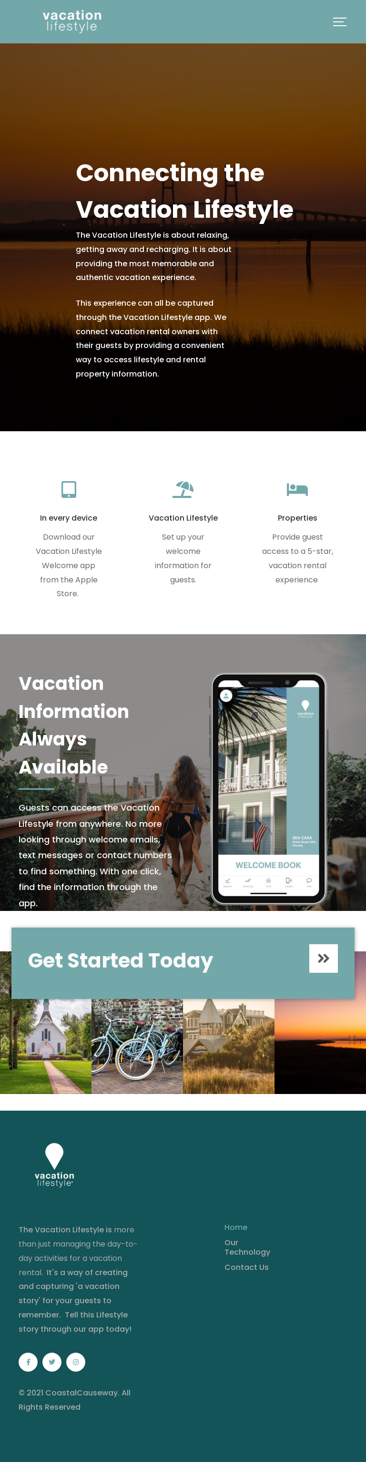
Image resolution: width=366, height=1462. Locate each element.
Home (235, 1227)
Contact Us (246, 1267)
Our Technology (247, 1247)
